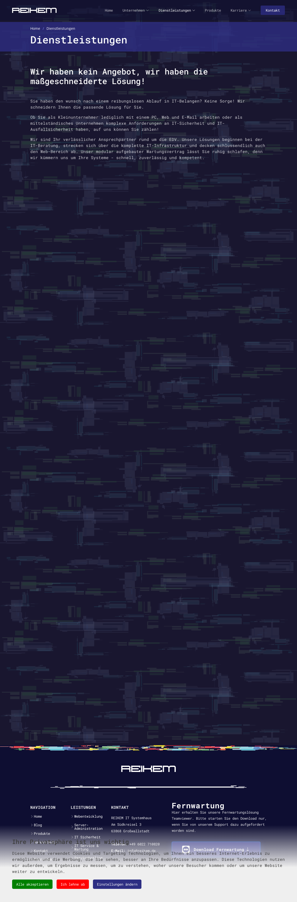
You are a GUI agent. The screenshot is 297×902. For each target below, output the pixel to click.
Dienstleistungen (177, 10)
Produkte (213, 10)
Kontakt (273, 10)
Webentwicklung (88, 816)
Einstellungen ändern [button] (117, 884)
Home (109, 10)
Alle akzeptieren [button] (32, 884)
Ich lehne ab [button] (73, 884)
